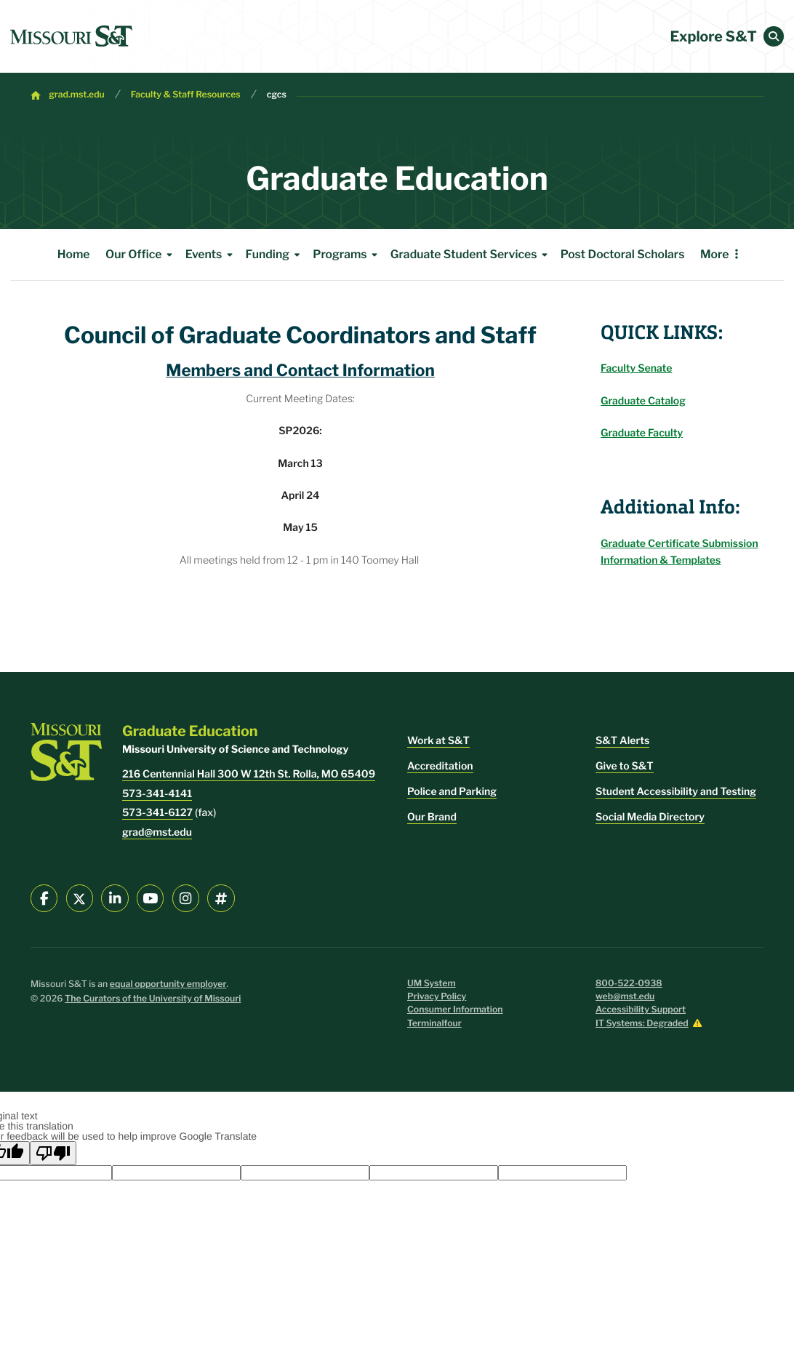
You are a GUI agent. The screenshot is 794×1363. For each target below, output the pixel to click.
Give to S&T (625, 766)
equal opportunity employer (168, 984)
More (714, 254)
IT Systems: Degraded (642, 1023)
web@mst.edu (625, 996)
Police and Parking (452, 792)
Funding (275, 254)
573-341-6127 (157, 813)
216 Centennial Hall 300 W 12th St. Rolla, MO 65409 (248, 774)
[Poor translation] (53, 1153)
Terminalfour (434, 1023)
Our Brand (432, 817)
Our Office (141, 254)
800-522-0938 (629, 983)
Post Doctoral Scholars (623, 254)
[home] (71, 36)
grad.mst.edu (77, 94)
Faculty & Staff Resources (186, 94)
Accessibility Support (641, 1009)
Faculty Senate (636, 368)
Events (211, 254)
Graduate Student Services (471, 254)
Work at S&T (438, 741)
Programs (347, 254)
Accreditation (440, 766)
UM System (431, 983)
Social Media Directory (650, 817)
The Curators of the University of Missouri (153, 999)
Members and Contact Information (300, 370)
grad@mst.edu (157, 832)
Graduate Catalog (643, 401)
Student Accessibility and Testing (676, 792)
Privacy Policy (436, 996)
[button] (773, 36)
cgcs (276, 94)
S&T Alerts (622, 741)
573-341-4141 (157, 794)
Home (73, 254)
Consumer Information (455, 1009)
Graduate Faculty (642, 433)
